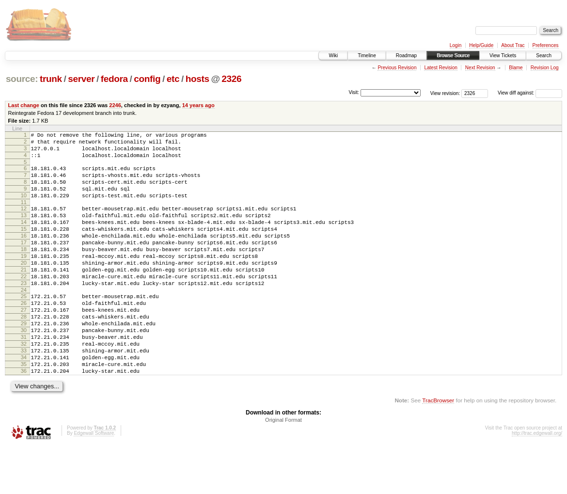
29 (24, 360)
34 (24, 401)
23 (24, 312)
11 (24, 215)
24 (24, 320)
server (81, 79)
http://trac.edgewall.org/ (537, 481)
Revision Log (545, 67)
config (147, 79)
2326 (231, 79)
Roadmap (406, 55)
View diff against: (530, 93)
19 (24, 279)
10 (24, 207)
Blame (515, 67)
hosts (197, 79)
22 (24, 304)
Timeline (367, 55)
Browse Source (453, 55)
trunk (51, 79)
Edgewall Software (94, 481)
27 (24, 343)
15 (24, 246)
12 (24, 221)
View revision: (445, 93)
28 (24, 351)
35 (24, 409)
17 (24, 263)
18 (24, 271)
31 (24, 376)
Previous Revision (397, 67)
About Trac (512, 45)
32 (24, 384)
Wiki (333, 55)
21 (24, 296)
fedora (114, 79)
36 (24, 417)
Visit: (353, 92)
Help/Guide (481, 45)
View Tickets (502, 55)
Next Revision (480, 67)
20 (24, 287)
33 (24, 393)
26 (24, 335)
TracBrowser (438, 448)
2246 (115, 105)
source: (22, 79)
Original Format (283, 468)
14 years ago (198, 105)
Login (455, 45)
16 (24, 254)
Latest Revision (440, 67)
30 (24, 368)
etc (173, 79)
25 (24, 327)
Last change (23, 105)
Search (543, 55)
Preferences (546, 45)
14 (24, 238)
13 (24, 230)
